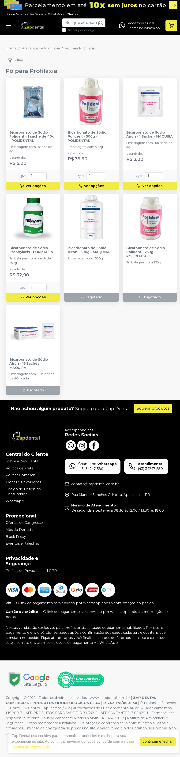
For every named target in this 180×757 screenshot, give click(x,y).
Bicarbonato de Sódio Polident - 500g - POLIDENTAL (87, 137)
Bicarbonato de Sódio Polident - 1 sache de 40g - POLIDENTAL (31, 137)
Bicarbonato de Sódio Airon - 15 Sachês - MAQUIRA (28, 364)
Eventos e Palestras (22, 543)
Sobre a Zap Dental (22, 461)
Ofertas (72, 14)
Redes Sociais (35, 14)
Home (11, 48)
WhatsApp (56, 14)
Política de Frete (20, 468)
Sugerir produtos (153, 408)
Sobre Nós (14, 14)
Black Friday (16, 537)
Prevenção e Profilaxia (41, 48)
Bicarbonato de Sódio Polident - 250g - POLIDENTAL (145, 252)
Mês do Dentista (19, 530)
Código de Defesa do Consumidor (23, 491)
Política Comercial (21, 475)
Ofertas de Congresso (24, 523)
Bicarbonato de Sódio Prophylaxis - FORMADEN (31, 250)
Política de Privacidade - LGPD (31, 571)
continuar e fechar (158, 741)
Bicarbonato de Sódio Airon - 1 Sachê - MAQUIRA (149, 135)
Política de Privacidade (31, 747)
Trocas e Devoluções (23, 482)
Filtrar (15, 60)
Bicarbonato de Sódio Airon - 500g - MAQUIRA (89, 250)
